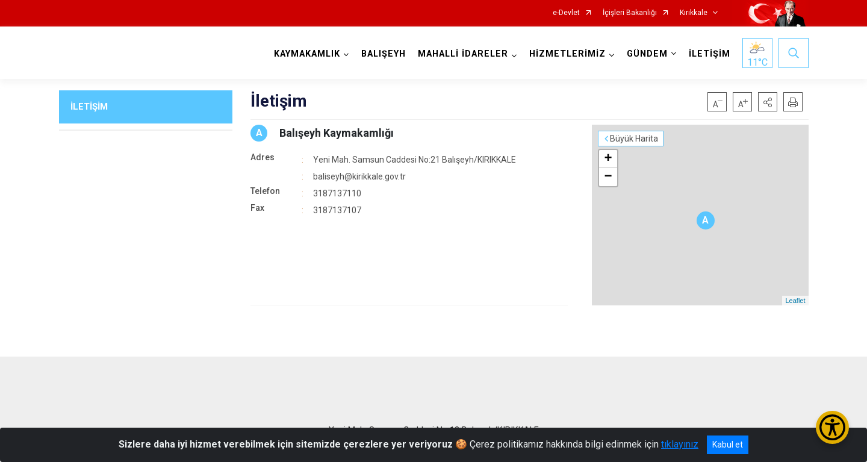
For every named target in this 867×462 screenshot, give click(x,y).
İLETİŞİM (709, 54)
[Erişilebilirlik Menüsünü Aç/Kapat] (832, 427)
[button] (767, 101)
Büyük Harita (634, 138)
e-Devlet (566, 13)
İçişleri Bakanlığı (630, 13)
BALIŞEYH (383, 54)
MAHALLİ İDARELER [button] (463, 54)
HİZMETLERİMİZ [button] (567, 54)
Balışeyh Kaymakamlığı (336, 132)
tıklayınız (679, 444)
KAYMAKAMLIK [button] (307, 54)
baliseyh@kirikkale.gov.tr (359, 176)
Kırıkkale (693, 13)
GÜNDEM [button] (647, 54)
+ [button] (608, 159)
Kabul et (727, 444)
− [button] (608, 177)
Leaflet (795, 300)
